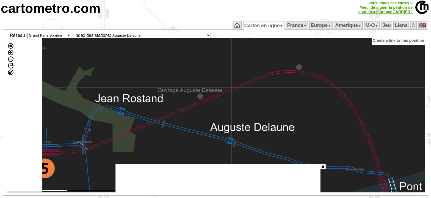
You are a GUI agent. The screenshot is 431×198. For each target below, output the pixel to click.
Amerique (349, 25)
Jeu (387, 25)
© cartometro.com (412, 191)
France (297, 25)
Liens (401, 25)
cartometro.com (51, 8)
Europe (321, 25)
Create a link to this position (398, 40)
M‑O (372, 25)
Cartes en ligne (264, 25)
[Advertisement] (218, 178)
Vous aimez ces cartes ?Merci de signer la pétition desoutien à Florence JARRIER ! (385, 7)
